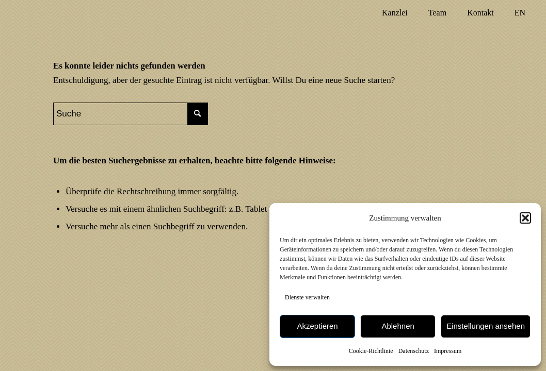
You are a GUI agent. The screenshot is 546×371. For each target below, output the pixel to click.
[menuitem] (395, 13)
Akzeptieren (317, 326)
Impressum (447, 351)
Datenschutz (413, 351)
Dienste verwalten (307, 297)
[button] (525, 218)
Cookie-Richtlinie (371, 351)
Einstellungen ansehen (485, 326)
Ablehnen (397, 326)
